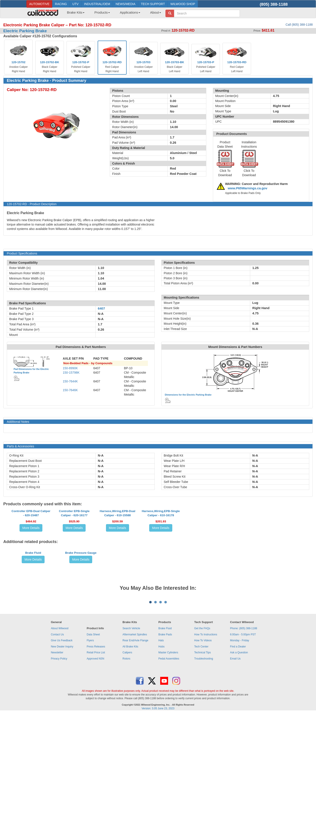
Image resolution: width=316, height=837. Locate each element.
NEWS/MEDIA (125, 4)
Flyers (90, 763)
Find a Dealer (238, 769)
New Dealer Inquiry (62, 769)
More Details (31, 567)
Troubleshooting (203, 781)
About (155, 12)
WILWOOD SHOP (182, 4)
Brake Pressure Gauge (81, 625)
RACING (61, 4)
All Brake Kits (130, 769)
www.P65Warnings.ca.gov (248, 188)
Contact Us (57, 757)
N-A (101, 455)
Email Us (235, 781)
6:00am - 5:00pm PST (243, 757)
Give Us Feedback (62, 763)
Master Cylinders (168, 775)
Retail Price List (96, 775)
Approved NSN (95, 781)
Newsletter (57, 775)
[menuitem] (74, 14)
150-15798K (71, 372)
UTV (75, 4)
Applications (130, 12)
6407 (101, 308)
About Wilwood (59, 751)
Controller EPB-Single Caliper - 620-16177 (74, 552)
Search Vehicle (131, 751)
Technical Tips (202, 775)
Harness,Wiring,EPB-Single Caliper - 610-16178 (161, 552)
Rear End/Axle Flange (135, 763)
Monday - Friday (239, 763)
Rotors (126, 781)
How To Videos (203, 763)
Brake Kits (75, 12)
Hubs (161, 769)
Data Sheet (93, 757)
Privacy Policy (59, 781)
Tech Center (201, 769)
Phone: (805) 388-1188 (243, 751)
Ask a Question (239, 775)
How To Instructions (205, 757)
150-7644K (70, 381)
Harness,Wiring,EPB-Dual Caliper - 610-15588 (117, 552)
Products (102, 12)
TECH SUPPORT (153, 4)
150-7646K (70, 390)
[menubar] (112, 14)
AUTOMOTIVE (39, 4)
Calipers (127, 775)
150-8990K (70, 368)
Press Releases (96, 769)
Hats (161, 763)
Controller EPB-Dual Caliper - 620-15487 (31, 552)
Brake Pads (165, 757)
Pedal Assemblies (168, 781)
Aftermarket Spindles (134, 757)
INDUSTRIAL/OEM (97, 4)
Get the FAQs (202, 751)
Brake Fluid (33, 625)
